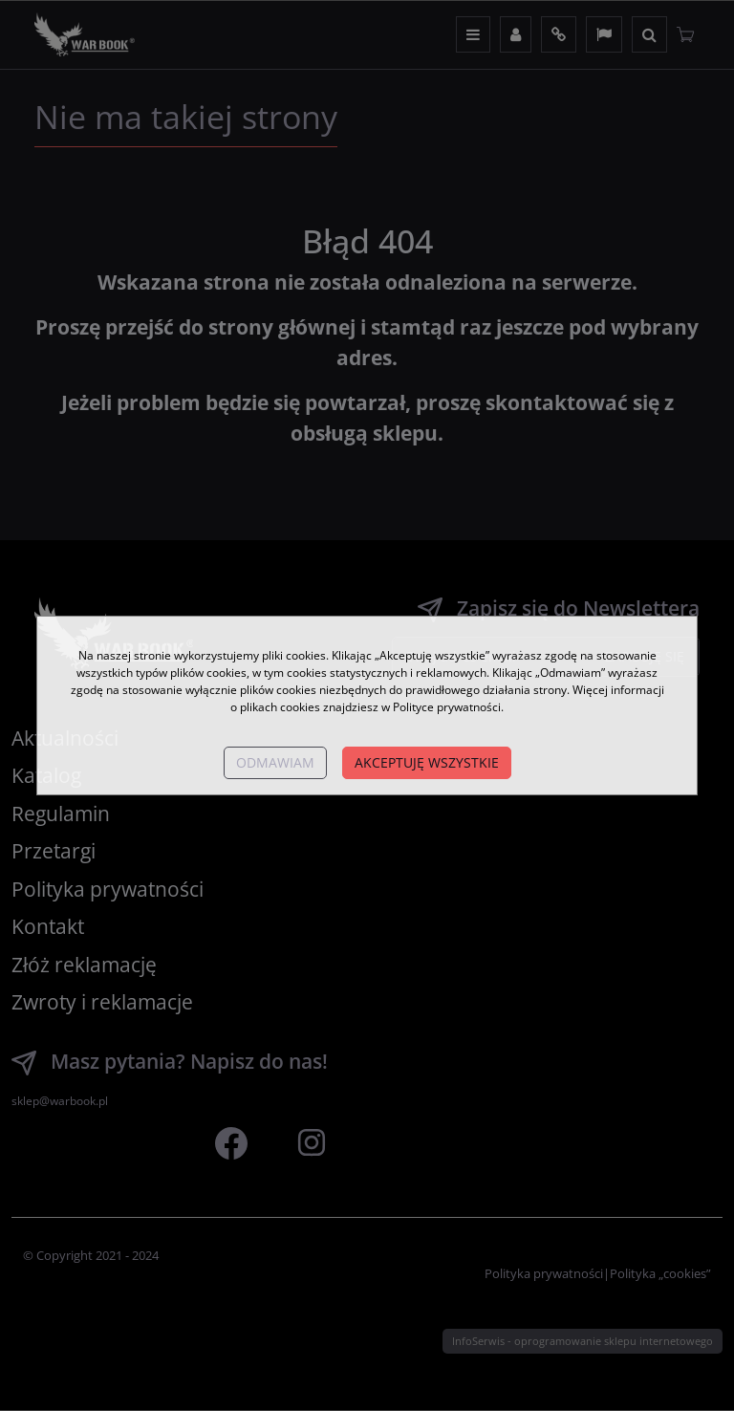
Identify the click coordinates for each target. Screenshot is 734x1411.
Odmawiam (275, 762)
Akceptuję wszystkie (427, 762)
